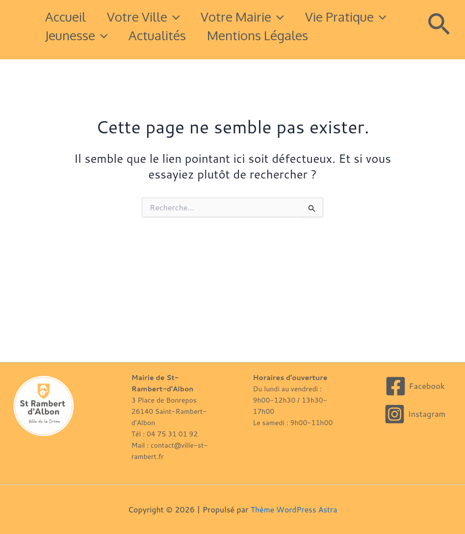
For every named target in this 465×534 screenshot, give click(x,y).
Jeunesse (185, 35)
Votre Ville (149, 16)
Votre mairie (253, 16)
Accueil (67, 16)
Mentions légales (97, 54)
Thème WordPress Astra (294, 509)
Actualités (270, 35)
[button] (180, 16)
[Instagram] (415, 414)
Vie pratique (88, 35)
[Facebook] (415, 386)
